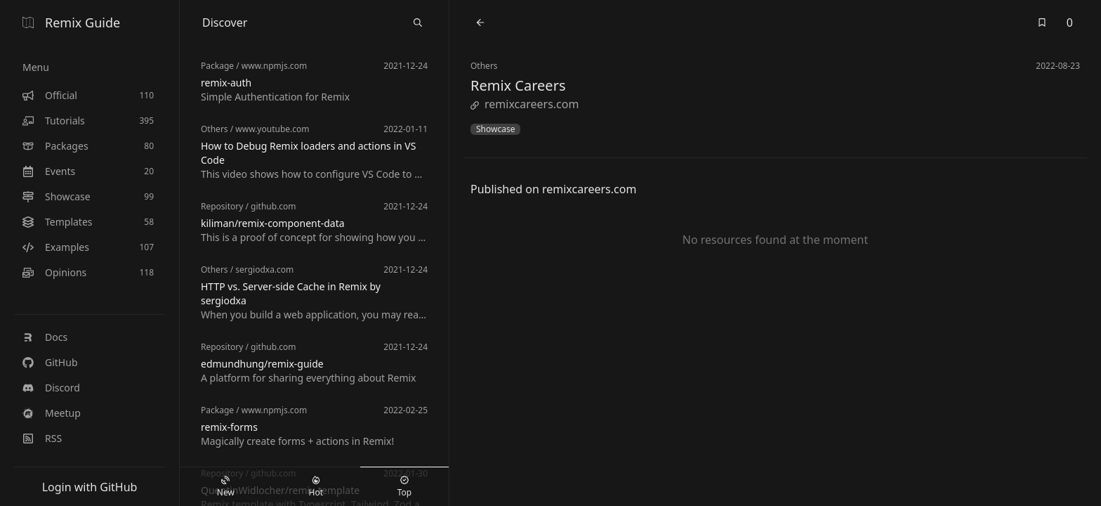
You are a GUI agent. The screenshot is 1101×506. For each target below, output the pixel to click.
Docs (44, 337)
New (226, 487)
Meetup (51, 413)
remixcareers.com (524, 104)
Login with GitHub (90, 487)
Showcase (495, 129)
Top (404, 487)
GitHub (50, 362)
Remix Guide (71, 22)
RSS (42, 438)
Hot (316, 487)
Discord (51, 387)
